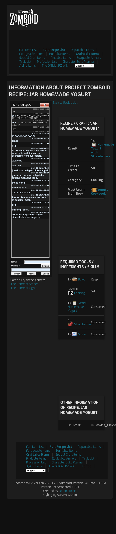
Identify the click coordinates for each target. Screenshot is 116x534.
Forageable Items (31, 54)
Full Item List (28, 50)
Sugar (82, 334)
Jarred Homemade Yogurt (77, 307)
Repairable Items (82, 50)
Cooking (79, 293)
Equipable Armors (89, 58)
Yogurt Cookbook (99, 192)
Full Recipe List (54, 50)
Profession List (47, 62)
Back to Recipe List (65, 103)
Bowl (81, 279)
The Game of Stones (24, 284)
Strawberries (83, 324)
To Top (86, 466)
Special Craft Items (32, 58)
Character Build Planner (78, 62)
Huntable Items (59, 54)
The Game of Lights (23, 288)
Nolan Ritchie (67, 491)
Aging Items (27, 66)
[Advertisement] (81, 226)
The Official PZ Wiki (55, 66)
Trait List (25, 62)
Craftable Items (87, 54)
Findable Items (61, 58)
